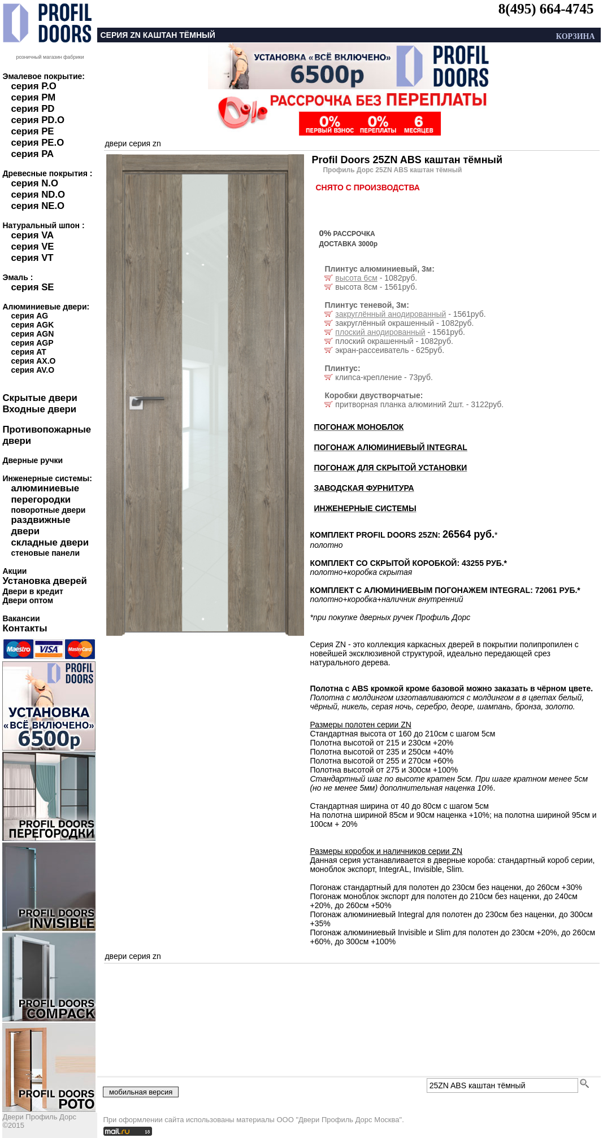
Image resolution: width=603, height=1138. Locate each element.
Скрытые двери (39, 398)
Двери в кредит (32, 591)
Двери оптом (27, 600)
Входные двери (39, 409)
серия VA (32, 235)
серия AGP (32, 342)
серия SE (32, 287)
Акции (14, 570)
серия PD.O (37, 120)
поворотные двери (48, 510)
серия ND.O (38, 194)
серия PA (32, 154)
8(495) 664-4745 (546, 8)
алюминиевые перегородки (45, 494)
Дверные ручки (32, 460)
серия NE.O (37, 205)
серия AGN (32, 333)
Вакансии (21, 618)
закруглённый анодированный (390, 314)
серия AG (29, 315)
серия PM (33, 97)
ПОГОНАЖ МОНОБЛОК (359, 426)
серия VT (32, 257)
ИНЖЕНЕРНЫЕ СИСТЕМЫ (365, 508)
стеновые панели (45, 552)
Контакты (24, 628)
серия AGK (32, 324)
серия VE (32, 246)
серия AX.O (33, 360)
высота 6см (356, 277)
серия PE (32, 131)
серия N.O (34, 183)
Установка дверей (44, 580)
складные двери (50, 542)
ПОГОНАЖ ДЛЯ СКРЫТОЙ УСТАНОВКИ (390, 467)
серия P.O (33, 86)
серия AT (28, 351)
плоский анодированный (380, 332)
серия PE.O (37, 142)
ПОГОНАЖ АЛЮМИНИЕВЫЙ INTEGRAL (390, 447)
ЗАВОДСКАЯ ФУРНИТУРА (364, 487)
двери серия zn (132, 143)
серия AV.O (32, 369)
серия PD (32, 108)
